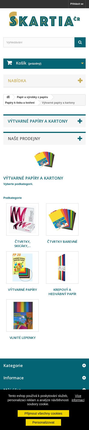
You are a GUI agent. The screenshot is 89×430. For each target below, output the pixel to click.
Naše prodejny (24, 138)
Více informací (78, 398)
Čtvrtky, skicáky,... (22, 243)
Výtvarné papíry (22, 289)
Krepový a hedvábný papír (62, 291)
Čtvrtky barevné (62, 241)
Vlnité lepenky (23, 337)
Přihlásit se (76, 3)
